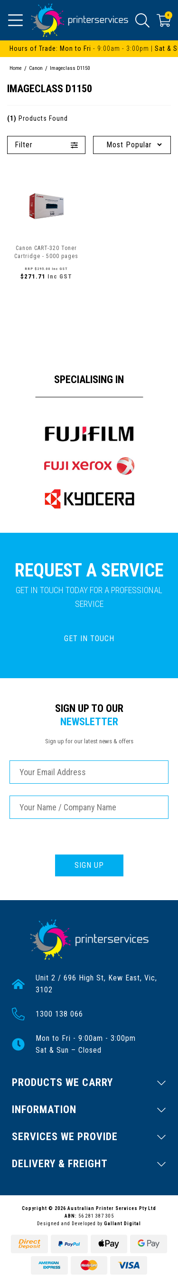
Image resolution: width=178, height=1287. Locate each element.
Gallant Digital (122, 1223)
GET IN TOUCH (89, 638)
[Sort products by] (132, 145)
